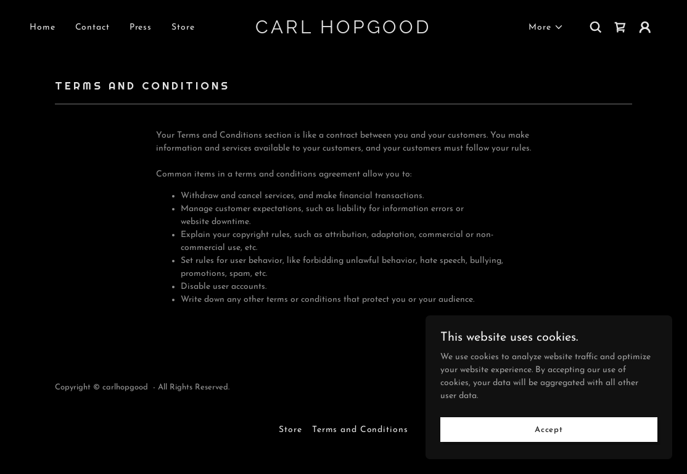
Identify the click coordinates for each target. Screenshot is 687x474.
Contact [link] (92, 27)
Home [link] (43, 27)
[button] (546, 27)
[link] (343, 31)
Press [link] (141, 27)
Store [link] (182, 27)
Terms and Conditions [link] (360, 429)
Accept (549, 455)
